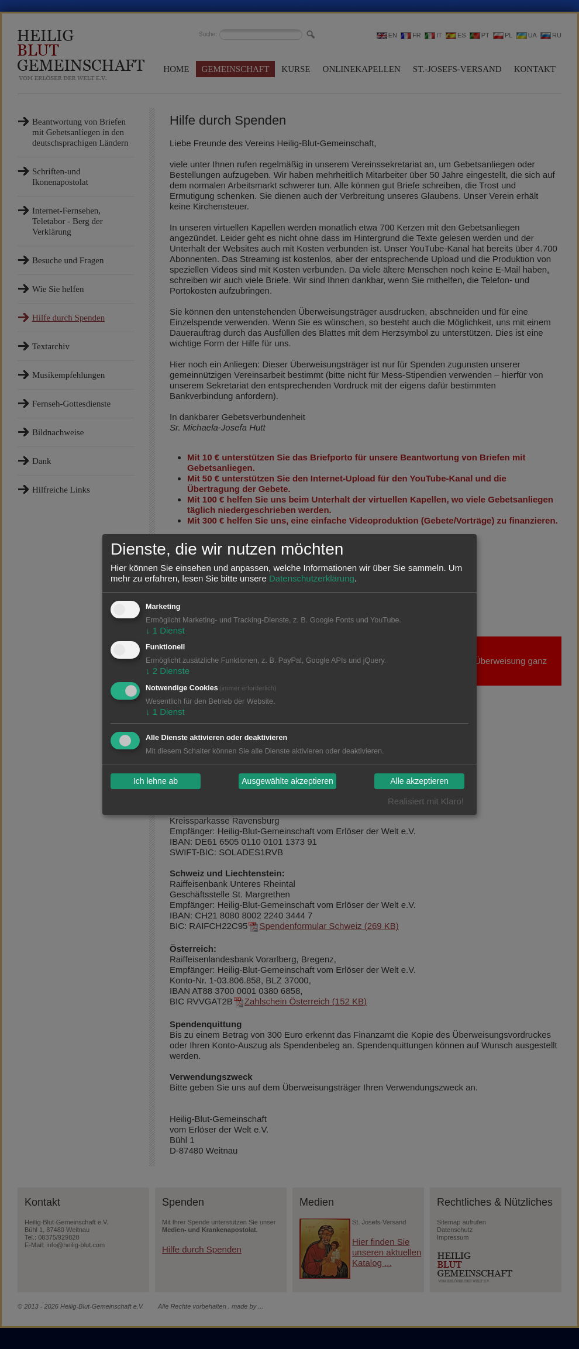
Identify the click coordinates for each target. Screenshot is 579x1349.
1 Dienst (165, 630)
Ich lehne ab (155, 781)
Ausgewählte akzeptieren (287, 781)
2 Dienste (167, 671)
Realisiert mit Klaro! (426, 801)
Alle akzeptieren (419, 781)
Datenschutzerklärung (311, 578)
